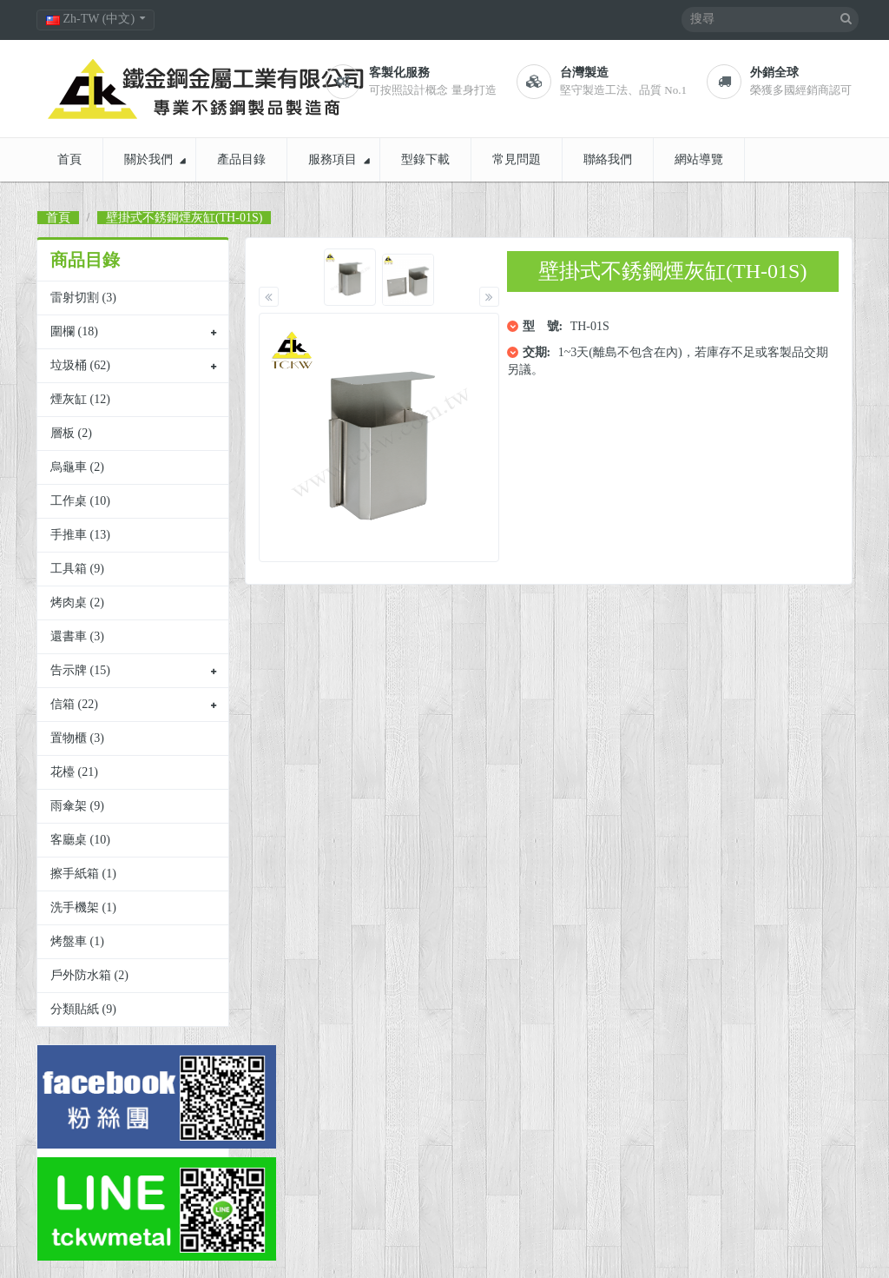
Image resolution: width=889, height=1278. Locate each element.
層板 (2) (71, 433)
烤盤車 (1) (77, 941)
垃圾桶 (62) (80, 365)
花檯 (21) (74, 771)
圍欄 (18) (74, 331)
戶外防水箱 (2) (89, 975)
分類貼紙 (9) (83, 1009)
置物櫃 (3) (77, 738)
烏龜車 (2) (77, 466)
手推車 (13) (80, 534)
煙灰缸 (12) (80, 399)
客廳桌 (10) (80, 839)
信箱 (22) (74, 704)
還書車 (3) (77, 636)
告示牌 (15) (80, 670)
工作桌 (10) (80, 500)
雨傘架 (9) (77, 805)
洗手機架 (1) (83, 907)
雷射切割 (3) (83, 297)
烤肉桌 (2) (77, 602)
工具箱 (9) (77, 568)
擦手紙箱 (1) (83, 873)
